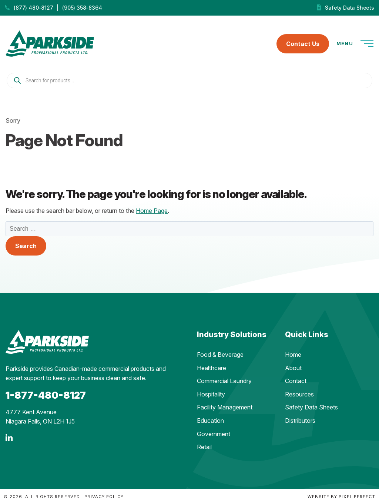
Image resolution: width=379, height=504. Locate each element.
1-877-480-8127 (46, 395)
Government (213, 434)
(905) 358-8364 (82, 7)
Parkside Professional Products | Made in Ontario (50, 43)
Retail (204, 447)
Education (210, 420)
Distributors (300, 420)
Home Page (152, 210)
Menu (354, 43)
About (293, 368)
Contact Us (302, 43)
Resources (299, 394)
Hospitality (211, 394)
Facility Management (224, 407)
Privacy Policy (103, 496)
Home (293, 354)
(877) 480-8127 (33, 7)
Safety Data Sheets (349, 7)
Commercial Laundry (224, 381)
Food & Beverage (220, 354)
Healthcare (211, 368)
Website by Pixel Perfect (341, 496)
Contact (295, 381)
